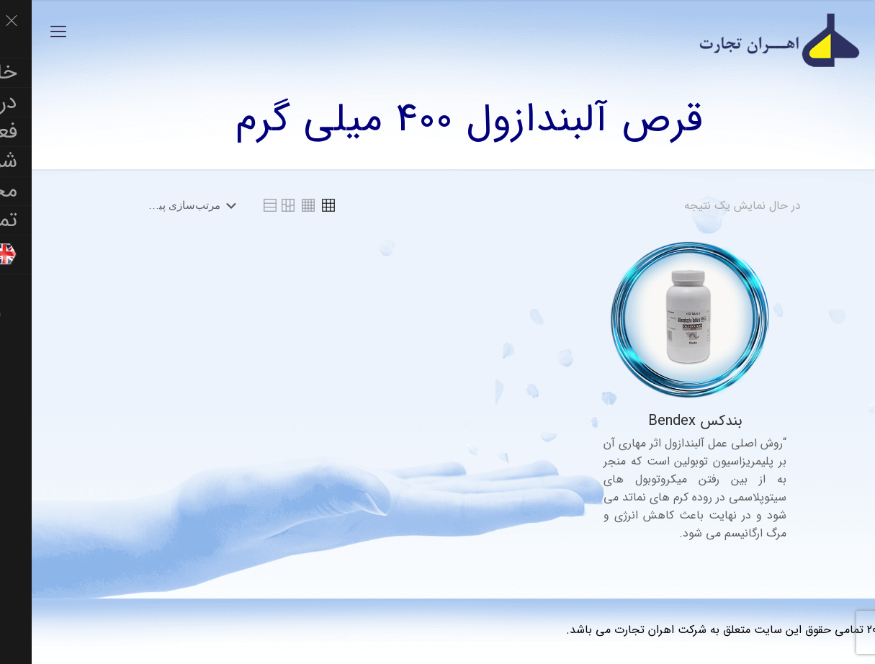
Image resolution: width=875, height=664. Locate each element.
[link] (297, 205)
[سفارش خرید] (158, 205)
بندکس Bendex (663, 421)
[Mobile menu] (26, 32)
